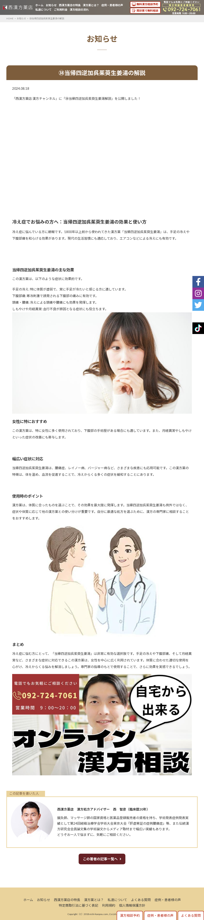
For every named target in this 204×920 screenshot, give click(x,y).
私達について (43, 9)
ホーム (39, 5)
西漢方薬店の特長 (70, 5)
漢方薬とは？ (91, 5)
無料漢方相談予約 (147, 4)
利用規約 (108, 905)
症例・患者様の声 (112, 5)
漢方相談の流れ (79, 9)
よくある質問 (141, 900)
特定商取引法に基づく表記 (78, 905)
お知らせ (51, 5)
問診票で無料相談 (147, 10)
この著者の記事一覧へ (100, 859)
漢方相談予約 (130, 915)
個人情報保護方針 (132, 905)
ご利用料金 (60, 9)
